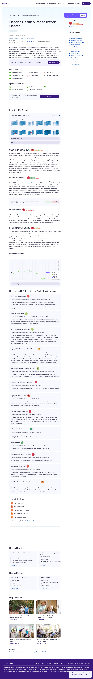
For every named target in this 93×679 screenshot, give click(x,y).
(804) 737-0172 (28, 41)
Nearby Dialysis (75, 62)
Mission (38, 663)
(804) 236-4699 (43, 588)
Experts (49, 663)
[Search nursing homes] (86, 3)
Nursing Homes (40, 3)
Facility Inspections (76, 44)
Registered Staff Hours (77, 40)
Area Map (73, 57)
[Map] (35, 535)
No (55, 202)
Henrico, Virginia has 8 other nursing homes (33, 521)
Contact (31, 663)
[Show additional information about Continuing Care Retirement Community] (52, 73)
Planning (56, 663)
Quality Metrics (75, 53)
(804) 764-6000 (43, 565)
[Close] (90, 674)
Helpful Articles (75, 64)
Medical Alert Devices (74, 3)
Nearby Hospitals (75, 60)
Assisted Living (51, 3)
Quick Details (74, 36)
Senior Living (61, 3)
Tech (43, 663)
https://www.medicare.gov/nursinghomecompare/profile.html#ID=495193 (28, 651)
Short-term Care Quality (77, 42)
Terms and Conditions (67, 663)
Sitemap (87, 663)
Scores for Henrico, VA (77, 55)
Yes (48, 202)
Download (83, 15)
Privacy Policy (79, 663)
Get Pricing (53, 62)
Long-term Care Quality (77, 49)
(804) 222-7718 (14, 588)
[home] (7, 3)
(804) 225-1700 (14, 565)
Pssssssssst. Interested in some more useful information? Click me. (80, 674)
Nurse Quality (74, 47)
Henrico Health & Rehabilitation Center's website (22, 38)
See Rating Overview (74, 26)
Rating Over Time (75, 51)
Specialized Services (76, 38)
